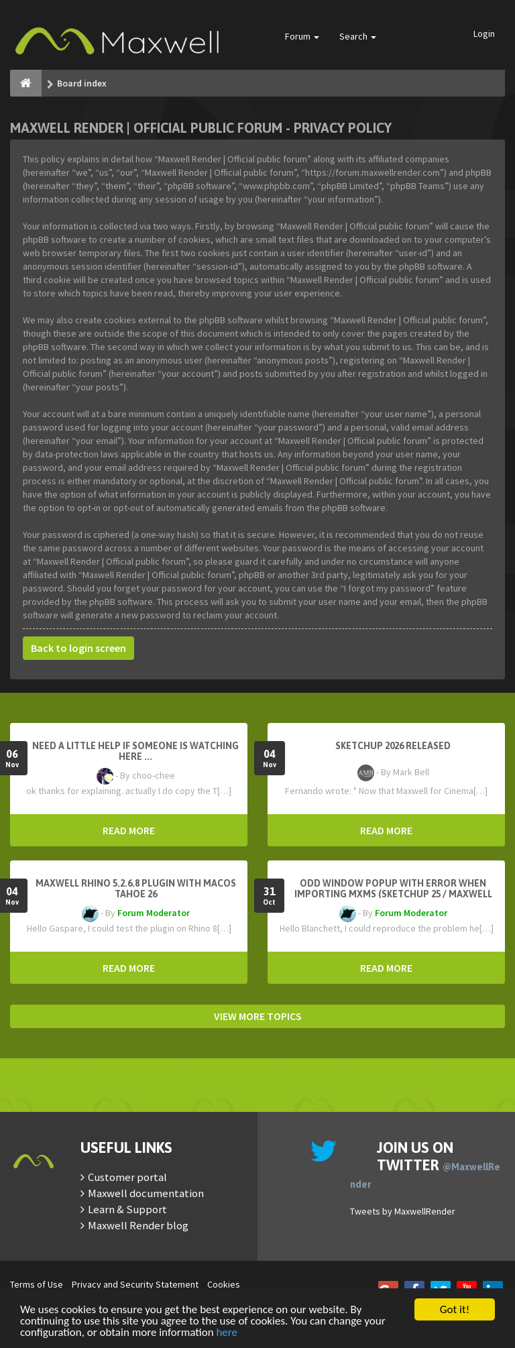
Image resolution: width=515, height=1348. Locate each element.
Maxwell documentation (146, 1193)
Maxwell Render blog (138, 1225)
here (226, 1333)
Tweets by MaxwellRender (402, 1211)
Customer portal (127, 1177)
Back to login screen (78, 648)
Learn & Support (127, 1209)
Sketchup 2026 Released (393, 745)
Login (484, 33)
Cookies (223, 1284)
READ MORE (129, 830)
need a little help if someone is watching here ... (135, 751)
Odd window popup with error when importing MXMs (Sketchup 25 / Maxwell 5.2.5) (393, 894)
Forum (302, 36)
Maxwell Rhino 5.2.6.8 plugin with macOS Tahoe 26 (136, 888)
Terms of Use (36, 1284)
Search (357, 36)
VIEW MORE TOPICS (258, 1016)
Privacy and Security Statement (135, 1284)
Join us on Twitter (425, 1164)
